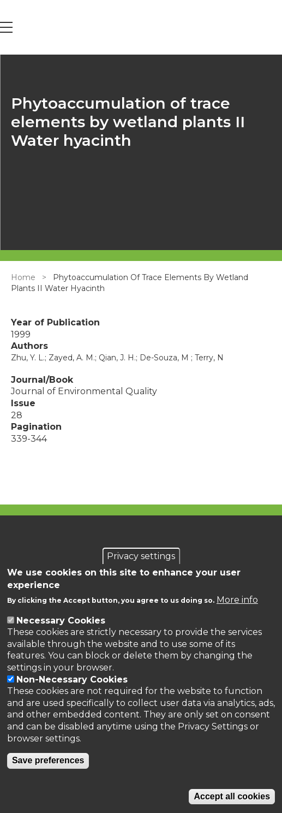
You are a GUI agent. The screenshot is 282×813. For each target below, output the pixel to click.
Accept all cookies (232, 796)
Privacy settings (141, 556)
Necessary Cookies (60, 620)
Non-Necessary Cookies (72, 679)
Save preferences (48, 760)
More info (237, 600)
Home (23, 277)
